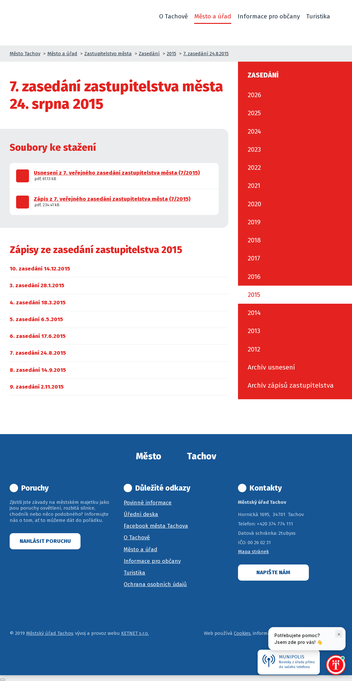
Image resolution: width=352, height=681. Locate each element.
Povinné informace (148, 502)
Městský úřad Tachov (49, 633)
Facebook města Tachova (156, 526)
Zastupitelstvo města (108, 53)
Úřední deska (141, 514)
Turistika (134, 572)
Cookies (242, 633)
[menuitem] (40, 268)
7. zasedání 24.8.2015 (206, 53)
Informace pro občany (152, 561)
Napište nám (273, 572)
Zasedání (149, 53)
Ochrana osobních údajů (155, 584)
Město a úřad (62, 53)
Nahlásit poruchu (45, 541)
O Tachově (137, 537)
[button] (339, 16)
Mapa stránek (253, 551)
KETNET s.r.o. (135, 633)
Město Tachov (25, 53)
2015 (171, 53)
